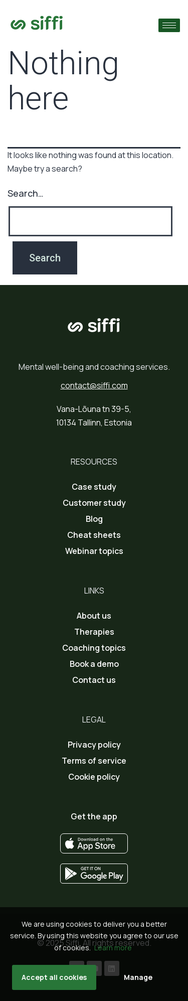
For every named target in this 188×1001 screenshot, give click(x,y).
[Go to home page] (37, 23)
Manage (138, 977)
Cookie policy (94, 776)
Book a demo (94, 663)
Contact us (94, 679)
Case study (94, 486)
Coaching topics (94, 647)
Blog (94, 518)
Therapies (94, 631)
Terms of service (94, 760)
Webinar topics (94, 550)
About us (94, 615)
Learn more (113, 947)
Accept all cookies (54, 977)
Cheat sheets (94, 534)
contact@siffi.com (94, 385)
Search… (26, 193)
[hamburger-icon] (169, 25)
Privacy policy (94, 744)
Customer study (94, 502)
